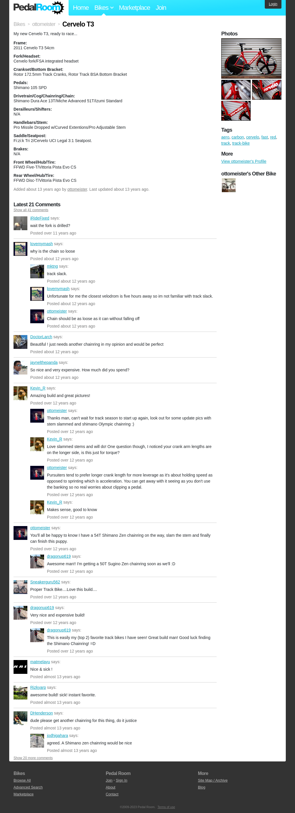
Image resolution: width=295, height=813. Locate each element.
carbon (238, 137)
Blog (201, 787)
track (225, 143)
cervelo (252, 137)
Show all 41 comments (31, 210)
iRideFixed (20, 223)
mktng (37, 271)
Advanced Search (28, 787)
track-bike (241, 143)
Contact (112, 794)
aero (225, 137)
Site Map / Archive (213, 780)
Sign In (121, 780)
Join (161, 7)
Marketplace (134, 7)
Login (273, 4)
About (110, 787)
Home (81, 7)
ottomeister (77, 189)
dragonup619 (37, 561)
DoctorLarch (20, 342)
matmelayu (20, 667)
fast (264, 137)
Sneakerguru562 (20, 587)
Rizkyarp (20, 692)
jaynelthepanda (20, 368)
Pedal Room (39, 8)
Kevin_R (20, 393)
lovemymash (20, 249)
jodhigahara (37, 741)
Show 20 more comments (33, 758)
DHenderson (20, 718)
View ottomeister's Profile (243, 161)
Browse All (22, 780)
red (273, 137)
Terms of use (166, 807)
